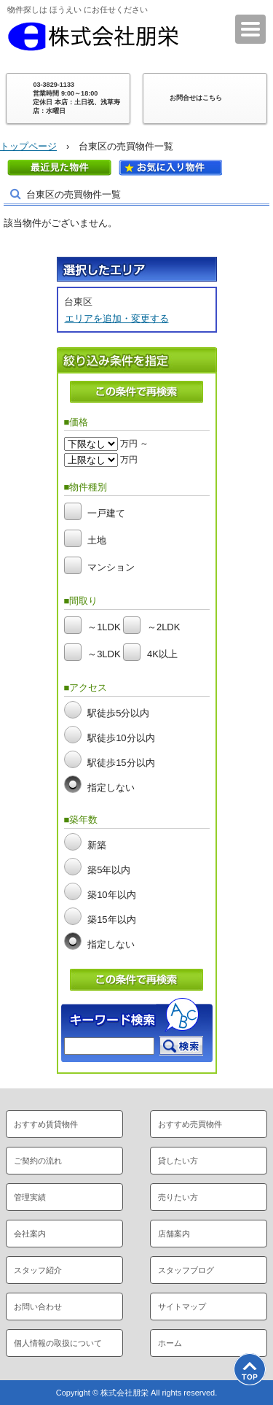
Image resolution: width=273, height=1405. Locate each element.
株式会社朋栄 (93, 36)
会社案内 (30, 1233)
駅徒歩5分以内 (118, 713)
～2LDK (164, 627)
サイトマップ (182, 1306)
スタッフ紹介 (38, 1270)
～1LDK (104, 627)
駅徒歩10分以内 (120, 737)
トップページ (28, 146)
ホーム (170, 1343)
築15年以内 (111, 919)
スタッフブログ (186, 1270)
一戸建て (106, 513)
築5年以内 (108, 869)
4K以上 (162, 654)
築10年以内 (111, 894)
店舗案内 (174, 1233)
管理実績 (30, 1197)
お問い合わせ (38, 1306)
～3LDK (104, 654)
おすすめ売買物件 (190, 1124)
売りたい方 (178, 1197)
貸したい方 (178, 1160)
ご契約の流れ (38, 1160)
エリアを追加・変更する (117, 318)
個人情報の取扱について (58, 1343)
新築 (96, 845)
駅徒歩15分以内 (120, 762)
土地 (96, 540)
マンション (111, 567)
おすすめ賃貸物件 (46, 1124)
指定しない (111, 787)
